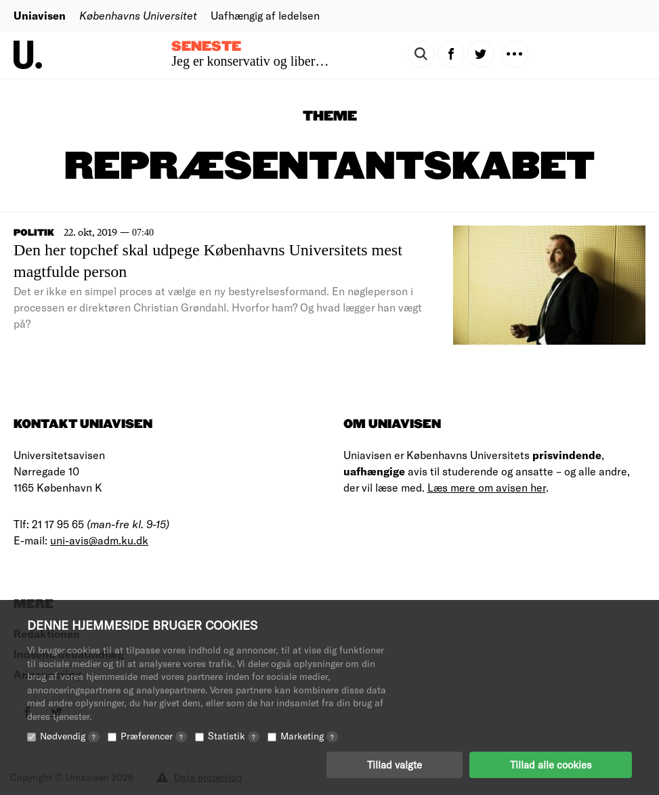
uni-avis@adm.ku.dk (99, 540)
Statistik (233, 736)
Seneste (206, 46)
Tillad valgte (394, 764)
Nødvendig (70, 736)
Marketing (309, 736)
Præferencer (154, 736)
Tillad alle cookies (550, 764)
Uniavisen (40, 15)
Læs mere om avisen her (486, 487)
